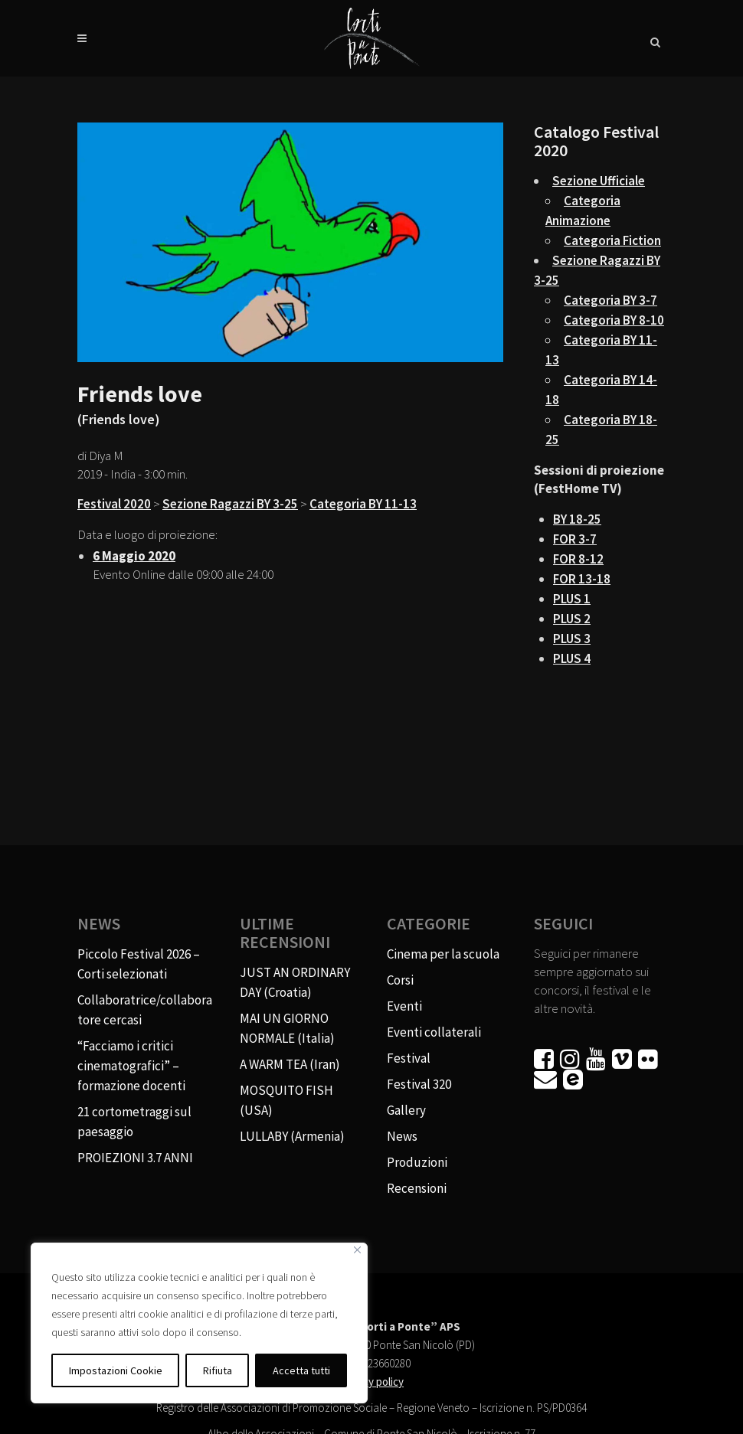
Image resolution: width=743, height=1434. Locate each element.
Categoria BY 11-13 (363, 503)
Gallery (406, 1110)
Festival (408, 1058)
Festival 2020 (114, 503)
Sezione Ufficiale (598, 180)
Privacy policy (371, 1381)
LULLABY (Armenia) (292, 1136)
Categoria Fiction (612, 240)
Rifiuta (217, 1370)
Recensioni (417, 1188)
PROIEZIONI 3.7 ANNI (135, 1157)
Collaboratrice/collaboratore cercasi (144, 1009)
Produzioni (417, 1162)
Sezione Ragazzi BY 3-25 (230, 503)
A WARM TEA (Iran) (290, 1064)
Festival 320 (419, 1084)
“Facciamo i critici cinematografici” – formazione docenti (131, 1065)
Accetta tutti (301, 1370)
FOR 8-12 (578, 558)
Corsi (400, 980)
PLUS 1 (572, 598)
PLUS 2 (572, 618)
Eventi (404, 1006)
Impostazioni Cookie (115, 1370)
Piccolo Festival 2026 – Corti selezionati (138, 964)
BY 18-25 (577, 519)
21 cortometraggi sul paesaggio (134, 1121)
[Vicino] (357, 1249)
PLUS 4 (572, 658)
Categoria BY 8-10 (614, 320)
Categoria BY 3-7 (610, 300)
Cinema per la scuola (443, 954)
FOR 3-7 (575, 539)
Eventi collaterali (434, 1032)
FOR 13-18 (581, 578)
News (402, 1136)
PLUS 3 (572, 638)
